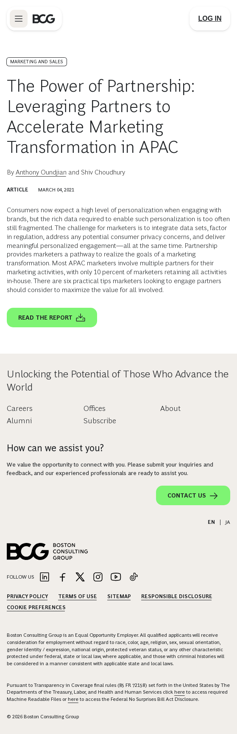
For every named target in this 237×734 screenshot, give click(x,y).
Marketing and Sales (36, 61)
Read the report (52, 318)
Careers (20, 408)
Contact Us (193, 496)
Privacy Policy (27, 596)
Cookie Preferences (36, 607)
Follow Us (20, 577)
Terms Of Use (77, 596)
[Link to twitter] (80, 577)
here (179, 692)
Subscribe (100, 420)
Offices (95, 408)
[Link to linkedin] (44, 577)
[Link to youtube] (115, 577)
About (170, 408)
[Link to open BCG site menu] (18, 18)
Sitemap (119, 596)
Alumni (19, 420)
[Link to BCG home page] (44, 18)
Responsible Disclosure (176, 596)
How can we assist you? (55, 448)
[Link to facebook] (62, 577)
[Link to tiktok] (133, 577)
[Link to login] (209, 19)
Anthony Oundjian (41, 172)
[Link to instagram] (97, 577)
